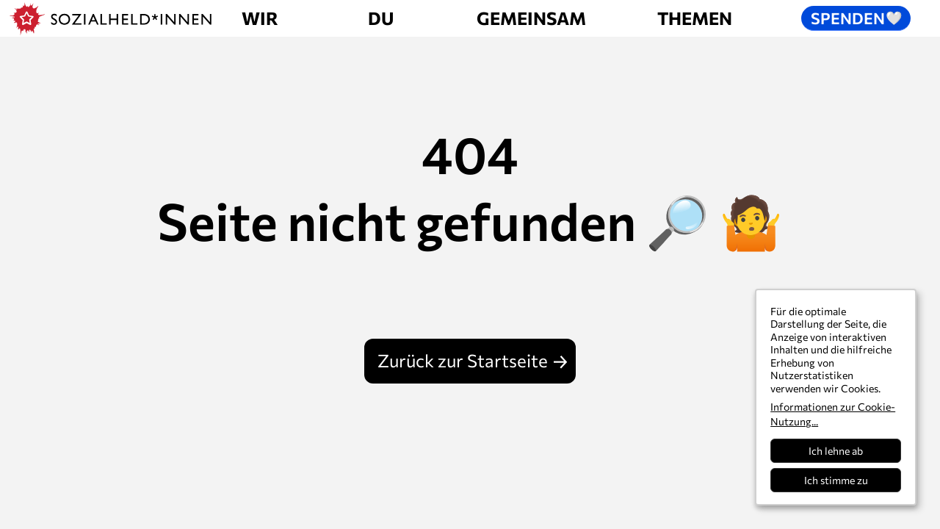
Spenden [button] (857, 18)
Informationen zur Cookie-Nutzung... (832, 414)
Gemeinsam (531, 18)
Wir (260, 18)
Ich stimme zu (836, 480)
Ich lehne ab (836, 451)
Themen (694, 18)
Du (381, 18)
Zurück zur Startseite (462, 360)
